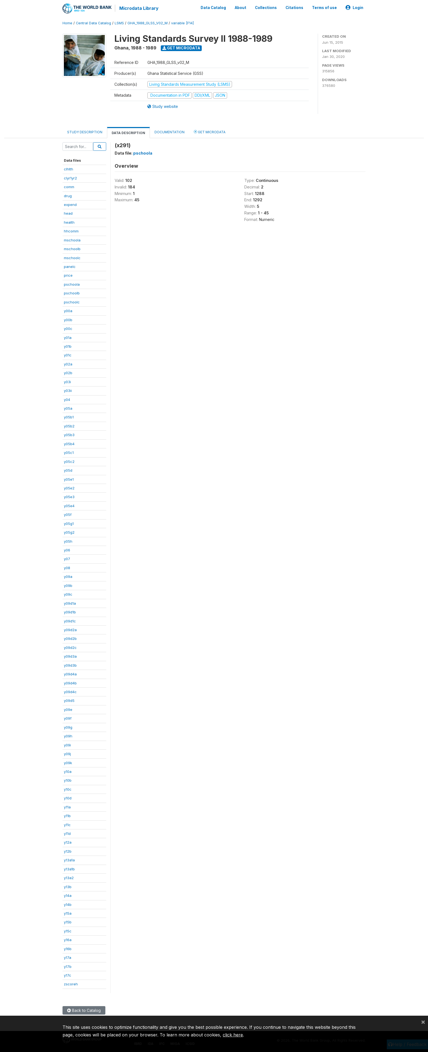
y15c (68, 931)
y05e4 (69, 506)
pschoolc (72, 302)
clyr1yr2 (70, 178)
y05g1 (69, 523)
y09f (68, 718)
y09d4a (70, 674)
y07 (67, 559)
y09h (68, 736)
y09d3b (70, 665)
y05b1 (69, 417)
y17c (67, 975)
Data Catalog (213, 7)
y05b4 (69, 444)
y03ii (68, 390)
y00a (68, 311)
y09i (67, 745)
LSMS (119, 23)
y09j (67, 754)
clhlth (68, 169)
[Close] (423, 1021)
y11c (67, 825)
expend (70, 204)
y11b (67, 816)
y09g (68, 727)
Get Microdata (181, 48)
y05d (68, 470)
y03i (67, 382)
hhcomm (71, 231)
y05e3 (69, 497)
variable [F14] (182, 23)
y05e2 (69, 488)
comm (69, 187)
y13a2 (69, 878)
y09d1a (70, 603)
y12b (68, 851)
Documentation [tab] (169, 132)
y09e (68, 709)
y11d (67, 833)
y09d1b (70, 612)
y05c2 (69, 461)
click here (233, 1035)
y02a (68, 364)
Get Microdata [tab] (209, 131)
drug (68, 196)
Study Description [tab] (84, 132)
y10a (68, 771)
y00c (68, 328)
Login (354, 7)
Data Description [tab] (128, 133)
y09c (68, 594)
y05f (68, 514)
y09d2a (70, 630)
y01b (68, 346)
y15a (68, 913)
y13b (68, 887)
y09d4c (70, 692)
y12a (68, 842)
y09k (68, 763)
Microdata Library (139, 8)
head (68, 213)
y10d (68, 798)
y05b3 (69, 435)
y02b (68, 373)
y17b (68, 966)
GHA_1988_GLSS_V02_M (147, 23)
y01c (68, 355)
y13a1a (69, 860)
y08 (67, 568)
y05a (68, 408)
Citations (294, 7)
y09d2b (70, 638)
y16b (68, 949)
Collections (266, 7)
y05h (68, 541)
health (69, 222)
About (240, 7)
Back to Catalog (84, 1010)
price (68, 275)
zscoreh (71, 984)
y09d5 (69, 700)
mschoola (72, 240)
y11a (67, 807)
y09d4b (70, 683)
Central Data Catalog (93, 23)
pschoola (72, 284)
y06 (67, 550)
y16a (68, 940)
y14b (68, 904)
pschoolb (72, 293)
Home (67, 23)
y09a (68, 576)
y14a (68, 895)
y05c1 (69, 452)
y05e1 (69, 479)
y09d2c (70, 647)
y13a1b (69, 869)
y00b (68, 320)
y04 (67, 399)
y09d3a (70, 656)
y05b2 (69, 426)
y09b (68, 585)
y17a (67, 957)
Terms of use (324, 7)
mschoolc (72, 258)
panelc (70, 266)
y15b (68, 922)
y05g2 (69, 532)
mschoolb (72, 249)
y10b (68, 780)
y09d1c (70, 621)
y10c (68, 789)
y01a (68, 337)
